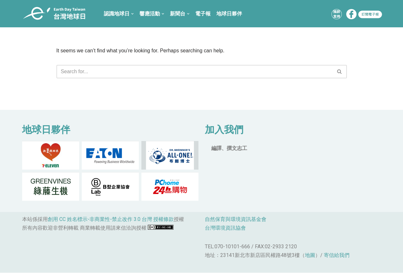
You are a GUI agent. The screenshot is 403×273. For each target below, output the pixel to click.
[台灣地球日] (56, 14)
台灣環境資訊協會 (225, 228)
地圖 (310, 256)
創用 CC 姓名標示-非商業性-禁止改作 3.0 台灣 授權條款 (111, 220)
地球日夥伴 (229, 13)
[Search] (194, 71)
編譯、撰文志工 (229, 148)
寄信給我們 (336, 256)
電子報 (203, 13)
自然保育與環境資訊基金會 (235, 220)
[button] (339, 71)
